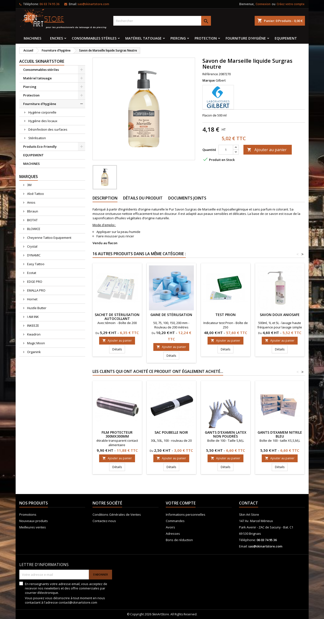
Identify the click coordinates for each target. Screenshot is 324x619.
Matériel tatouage (143, 38)
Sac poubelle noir (171, 432)
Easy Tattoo (35, 264)
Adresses (173, 533)
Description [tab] (105, 198)
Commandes (175, 521)
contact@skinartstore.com (78, 602)
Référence (210, 74)
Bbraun (32, 211)
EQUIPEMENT (286, 38)
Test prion (225, 314)
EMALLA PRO (35, 290)
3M (28, 185)
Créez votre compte (290, 4)
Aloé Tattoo (35, 193)
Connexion (263, 4)
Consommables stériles (94, 38)
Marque (208, 80)
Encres (56, 38)
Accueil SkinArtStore (41, 61)
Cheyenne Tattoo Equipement (48, 237)
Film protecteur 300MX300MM (117, 434)
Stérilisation (37, 138)
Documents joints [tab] (187, 198)
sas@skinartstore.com (93, 4)
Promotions (27, 514)
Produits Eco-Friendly (40, 146)
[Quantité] (226, 150)
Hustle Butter (36, 308)
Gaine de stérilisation (171, 314)
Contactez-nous (104, 521)
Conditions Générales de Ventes (117, 514)
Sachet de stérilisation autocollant (117, 316)
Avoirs (170, 527)
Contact (248, 503)
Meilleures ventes (32, 527)
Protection (206, 38)
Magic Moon (35, 343)
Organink (33, 352)
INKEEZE (32, 325)
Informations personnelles (185, 514)
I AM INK (32, 317)
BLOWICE (33, 229)
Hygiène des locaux (42, 121)
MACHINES (32, 38)
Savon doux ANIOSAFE (280, 314)
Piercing (178, 38)
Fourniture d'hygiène (246, 38)
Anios (30, 202)
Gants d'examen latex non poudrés (225, 434)
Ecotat (31, 273)
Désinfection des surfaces (47, 129)
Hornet (31, 299)
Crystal (31, 246)
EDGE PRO (34, 281)
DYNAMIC (33, 255)
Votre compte (181, 503)
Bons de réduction (179, 540)
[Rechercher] (162, 21)
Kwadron (33, 334)
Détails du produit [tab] (143, 198)
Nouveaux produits (33, 521)
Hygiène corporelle (42, 112)
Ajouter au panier (267, 149)
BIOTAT (32, 220)
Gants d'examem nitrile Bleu (280, 434)
